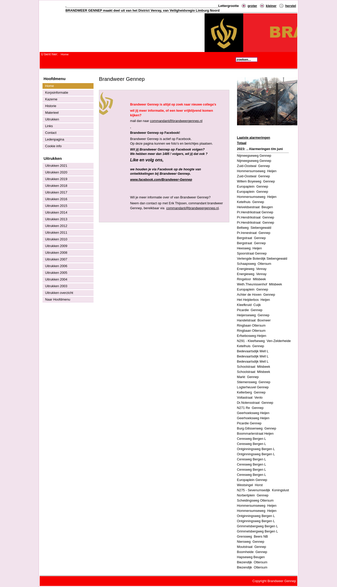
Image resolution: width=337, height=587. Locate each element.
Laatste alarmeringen (253, 137)
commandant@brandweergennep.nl (176, 121)
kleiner (271, 6)
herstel (290, 6)
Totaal (242, 143)
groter (252, 6)
